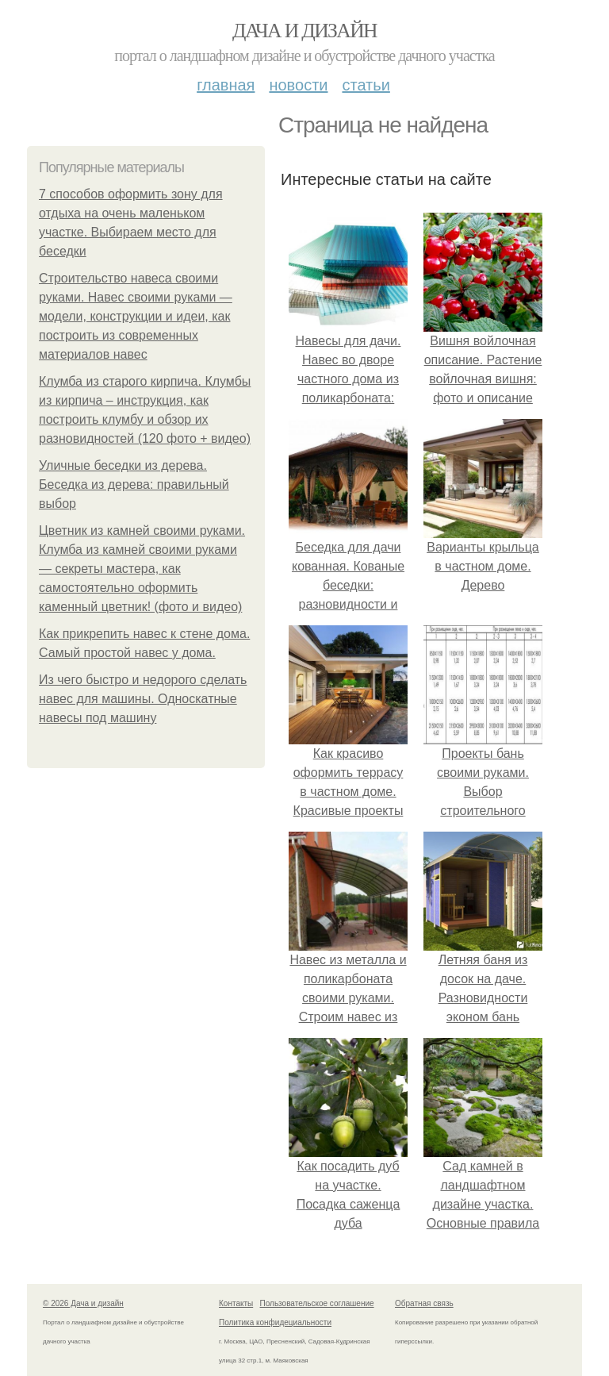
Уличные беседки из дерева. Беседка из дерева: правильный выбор (134, 484)
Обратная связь (424, 1303)
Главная (226, 85)
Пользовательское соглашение (317, 1303)
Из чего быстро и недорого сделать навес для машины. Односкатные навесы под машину (143, 699)
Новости (298, 85)
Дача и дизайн (304, 30)
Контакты (236, 1303)
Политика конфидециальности (275, 1322)
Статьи (365, 85)
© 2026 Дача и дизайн (83, 1303)
